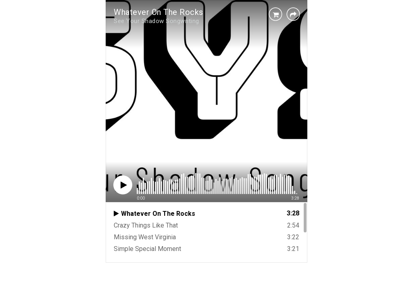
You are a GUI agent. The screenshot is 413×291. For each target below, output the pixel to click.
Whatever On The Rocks (158, 12)
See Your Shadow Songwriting (156, 21)
